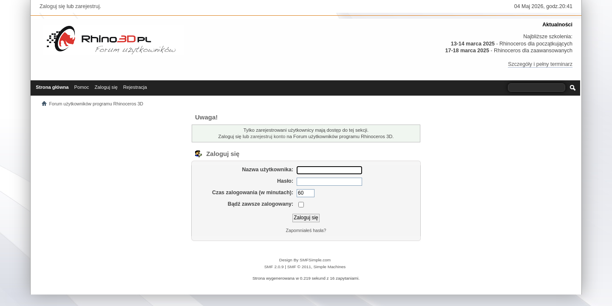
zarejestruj (87, 6)
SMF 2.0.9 (274, 266)
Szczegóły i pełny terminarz (540, 64)
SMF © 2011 (299, 266)
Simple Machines (329, 266)
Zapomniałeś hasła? (306, 230)
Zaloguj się (52, 6)
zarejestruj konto (267, 136)
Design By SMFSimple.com (305, 260)
